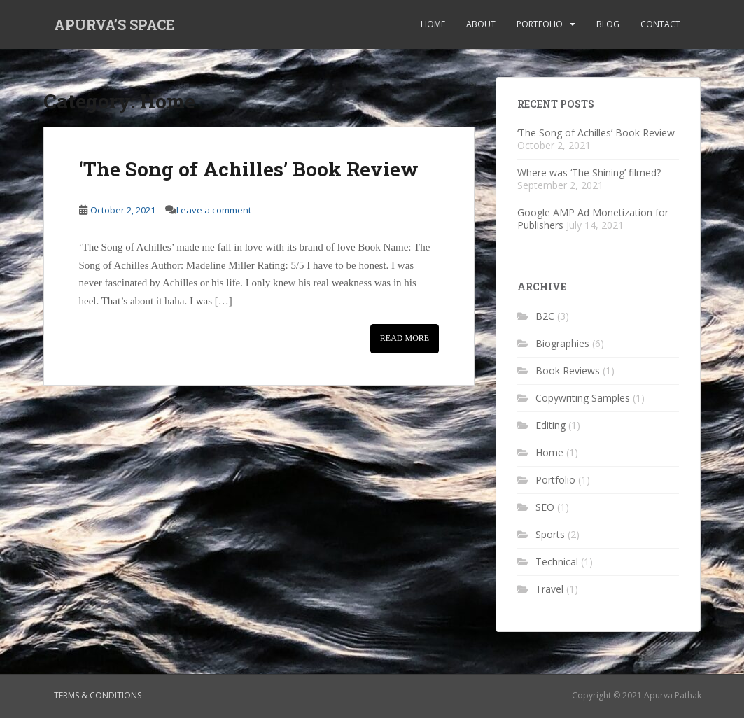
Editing (550, 425)
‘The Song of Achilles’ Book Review (249, 169)
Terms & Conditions (97, 695)
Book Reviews (567, 370)
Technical (556, 561)
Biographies (562, 343)
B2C (544, 316)
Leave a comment (213, 210)
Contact (660, 24)
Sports (550, 534)
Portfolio (540, 24)
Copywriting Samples (582, 397)
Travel (549, 589)
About (481, 24)
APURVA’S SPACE (114, 24)
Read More (404, 338)
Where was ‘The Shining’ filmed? (589, 172)
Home (433, 24)
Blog (607, 24)
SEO (544, 507)
